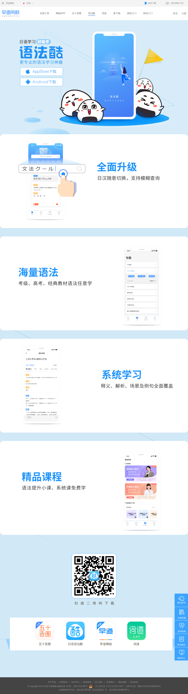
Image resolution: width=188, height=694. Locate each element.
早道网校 (10, 3)
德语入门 (131, 13)
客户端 (116, 13)
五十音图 (76, 13)
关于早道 (52, 682)
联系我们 (111, 682)
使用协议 (64, 682)
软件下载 (152, 3)
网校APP (60, 13)
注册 (184, 13)
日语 (29, 3)
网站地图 (122, 682)
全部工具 (44, 13)
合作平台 (75, 682)
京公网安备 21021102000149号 (108, 686)
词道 (104, 13)
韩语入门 (148, 13)
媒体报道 (87, 682)
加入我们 (99, 682)
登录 (175, 13)
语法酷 (91, 13)
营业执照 (134, 682)
